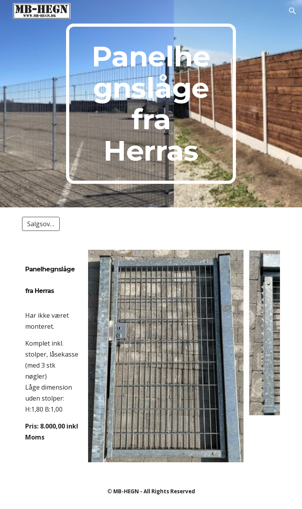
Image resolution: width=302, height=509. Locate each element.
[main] (151, 104)
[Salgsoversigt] (40, 223)
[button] (292, 11)
